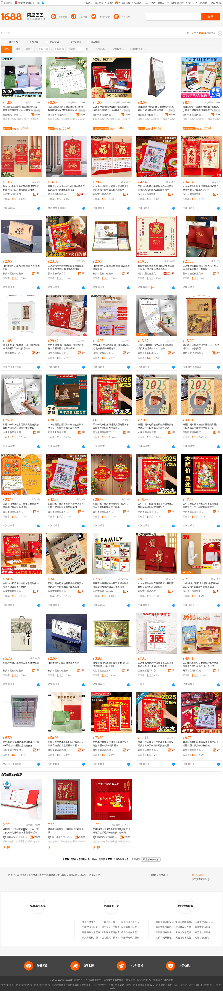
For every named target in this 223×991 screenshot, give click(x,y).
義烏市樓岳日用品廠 (193, 273)
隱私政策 (130, 980)
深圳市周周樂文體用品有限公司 (13, 750)
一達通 (217, 985)
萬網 (170, 985)
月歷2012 (163, 875)
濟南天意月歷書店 (110, 927)
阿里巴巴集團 (7, 985)
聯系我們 (157, 980)
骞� (37, 114)
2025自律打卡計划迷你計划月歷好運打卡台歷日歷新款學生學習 (66, 347)
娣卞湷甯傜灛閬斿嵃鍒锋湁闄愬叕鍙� (58, 114)
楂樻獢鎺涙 (79, 841)
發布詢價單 (197, 875)
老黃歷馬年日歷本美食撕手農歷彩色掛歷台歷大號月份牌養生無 (201, 744)
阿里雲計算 (138, 985)
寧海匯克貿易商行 (192, 432)
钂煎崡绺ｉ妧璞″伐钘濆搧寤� (13, 114)
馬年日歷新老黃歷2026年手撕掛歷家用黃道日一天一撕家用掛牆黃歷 (201, 506)
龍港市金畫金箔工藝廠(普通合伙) (103, 670)
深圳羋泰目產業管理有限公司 (189, 927)
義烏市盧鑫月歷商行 (131, 932)
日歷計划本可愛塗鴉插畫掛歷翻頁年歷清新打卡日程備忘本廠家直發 (66, 585)
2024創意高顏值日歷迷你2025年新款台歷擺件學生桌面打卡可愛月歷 (201, 664)
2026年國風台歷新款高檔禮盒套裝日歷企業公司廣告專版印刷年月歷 (66, 426)
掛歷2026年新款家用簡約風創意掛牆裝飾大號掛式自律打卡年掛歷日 (21, 426)
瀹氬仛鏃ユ (156, 119)
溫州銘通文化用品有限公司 (148, 273)
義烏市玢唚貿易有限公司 (103, 194)
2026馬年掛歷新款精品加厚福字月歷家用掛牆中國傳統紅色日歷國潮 (111, 188)
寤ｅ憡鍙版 (111, 119)
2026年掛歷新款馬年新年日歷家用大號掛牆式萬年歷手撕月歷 (21, 506)
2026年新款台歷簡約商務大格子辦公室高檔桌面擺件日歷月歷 (201, 267)
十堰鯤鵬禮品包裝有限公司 (13, 353)
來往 (191, 985)
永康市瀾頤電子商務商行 (13, 432)
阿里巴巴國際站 (24, 985)
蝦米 (129, 985)
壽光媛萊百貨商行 (102, 432)
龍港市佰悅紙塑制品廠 (13, 194)
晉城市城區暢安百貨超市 (168, 922)
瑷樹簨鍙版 (54, 119)
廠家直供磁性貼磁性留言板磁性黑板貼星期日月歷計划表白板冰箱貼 (111, 585)
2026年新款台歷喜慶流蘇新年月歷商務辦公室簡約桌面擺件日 (156, 585)
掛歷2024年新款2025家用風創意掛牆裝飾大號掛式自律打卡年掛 (156, 347)
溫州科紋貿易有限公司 (103, 353)
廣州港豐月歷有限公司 (132, 927)
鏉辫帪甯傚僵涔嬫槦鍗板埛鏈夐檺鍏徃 (103, 114)
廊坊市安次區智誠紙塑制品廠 (193, 353)
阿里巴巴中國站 (42, 985)
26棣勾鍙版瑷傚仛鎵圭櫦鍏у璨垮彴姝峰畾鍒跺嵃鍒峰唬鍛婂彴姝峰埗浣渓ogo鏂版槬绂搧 (111, 831)
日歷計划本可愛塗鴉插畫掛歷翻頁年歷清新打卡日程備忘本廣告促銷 (156, 426)
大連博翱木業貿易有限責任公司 (191, 937)
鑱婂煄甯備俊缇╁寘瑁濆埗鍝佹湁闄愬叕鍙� (148, 114)
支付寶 (183, 985)
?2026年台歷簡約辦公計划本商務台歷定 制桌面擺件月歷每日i (111, 347)
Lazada (111, 988)
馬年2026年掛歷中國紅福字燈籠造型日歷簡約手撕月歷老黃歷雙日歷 (21, 188)
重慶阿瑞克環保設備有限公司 (170, 932)
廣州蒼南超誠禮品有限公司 (58, 194)
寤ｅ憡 (37, 110)
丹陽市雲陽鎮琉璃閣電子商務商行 (193, 670)
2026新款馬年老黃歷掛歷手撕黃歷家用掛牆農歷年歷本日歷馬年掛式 (66, 267)
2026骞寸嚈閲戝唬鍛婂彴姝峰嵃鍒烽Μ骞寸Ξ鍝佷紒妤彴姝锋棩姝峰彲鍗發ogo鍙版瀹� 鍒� (111, 109)
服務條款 (119, 980)
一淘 (93, 985)
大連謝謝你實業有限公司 (187, 932)
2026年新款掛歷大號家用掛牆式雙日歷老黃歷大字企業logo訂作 (201, 188)
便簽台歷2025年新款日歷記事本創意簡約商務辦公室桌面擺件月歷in (66, 744)
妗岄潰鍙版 (22, 841)
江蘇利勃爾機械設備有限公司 (170, 937)
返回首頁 (136, 859)
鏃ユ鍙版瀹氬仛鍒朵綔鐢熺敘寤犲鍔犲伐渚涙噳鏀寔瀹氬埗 (156, 109)
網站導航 (168, 980)
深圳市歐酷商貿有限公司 (187, 922)
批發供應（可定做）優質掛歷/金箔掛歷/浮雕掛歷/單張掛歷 (111, 664)
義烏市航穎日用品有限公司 (148, 353)
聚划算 (85, 985)
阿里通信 (160, 985)
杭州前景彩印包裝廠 (13, 273)
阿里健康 (207, 985)
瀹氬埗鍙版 (144, 119)
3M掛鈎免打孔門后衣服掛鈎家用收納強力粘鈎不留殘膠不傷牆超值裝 (201, 585)
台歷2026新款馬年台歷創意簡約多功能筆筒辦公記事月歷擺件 (21, 585)
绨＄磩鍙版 (66, 119)
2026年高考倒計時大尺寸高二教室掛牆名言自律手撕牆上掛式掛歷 (156, 664)
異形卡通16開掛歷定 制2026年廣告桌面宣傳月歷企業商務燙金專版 (156, 267)
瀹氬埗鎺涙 (54, 841)
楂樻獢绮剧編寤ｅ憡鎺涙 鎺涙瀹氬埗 (66, 831)
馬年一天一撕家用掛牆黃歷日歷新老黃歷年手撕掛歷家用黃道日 (111, 426)
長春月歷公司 (108, 922)
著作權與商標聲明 (92, 980)
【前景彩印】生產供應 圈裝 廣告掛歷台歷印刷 (111, 267)
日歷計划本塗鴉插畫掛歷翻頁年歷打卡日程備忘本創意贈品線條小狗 (201, 426)
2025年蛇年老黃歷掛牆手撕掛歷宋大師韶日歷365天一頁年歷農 (111, 744)
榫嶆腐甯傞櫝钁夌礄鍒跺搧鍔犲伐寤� (107, 837)
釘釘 (198, 985)
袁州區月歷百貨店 (110, 932)
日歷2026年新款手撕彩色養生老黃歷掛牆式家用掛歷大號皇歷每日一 (156, 188)
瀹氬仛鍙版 (169, 119)
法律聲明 (108, 980)
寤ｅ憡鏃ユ (124, 119)
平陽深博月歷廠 (90, 927)
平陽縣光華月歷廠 (130, 937)
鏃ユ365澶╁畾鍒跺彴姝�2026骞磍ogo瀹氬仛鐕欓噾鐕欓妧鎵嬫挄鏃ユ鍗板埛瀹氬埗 (201, 109)
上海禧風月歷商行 (110, 937)
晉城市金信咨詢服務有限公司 (170, 927)
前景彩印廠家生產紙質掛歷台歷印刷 (21, 662)
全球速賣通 (57, 985)
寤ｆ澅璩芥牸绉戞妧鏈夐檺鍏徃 (62, 837)
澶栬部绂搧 (124, 841)
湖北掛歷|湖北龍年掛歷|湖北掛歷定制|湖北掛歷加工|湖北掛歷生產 (21, 347)
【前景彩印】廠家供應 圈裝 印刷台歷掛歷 (21, 267)
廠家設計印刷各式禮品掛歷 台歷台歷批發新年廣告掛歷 (201, 347)
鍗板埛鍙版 (99, 119)
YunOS (150, 985)
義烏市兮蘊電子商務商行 (58, 432)
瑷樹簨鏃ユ (34, 841)
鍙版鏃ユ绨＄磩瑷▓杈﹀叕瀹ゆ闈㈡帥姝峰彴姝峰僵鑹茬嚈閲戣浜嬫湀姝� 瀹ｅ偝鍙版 (21, 831)
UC (176, 985)
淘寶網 (69, 985)
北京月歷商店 (89, 922)
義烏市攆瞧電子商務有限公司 (193, 750)
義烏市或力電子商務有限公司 (148, 750)
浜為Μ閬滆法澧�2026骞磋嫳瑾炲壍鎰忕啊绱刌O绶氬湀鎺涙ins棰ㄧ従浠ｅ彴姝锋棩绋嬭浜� (66, 109)
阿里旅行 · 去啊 (105, 985)
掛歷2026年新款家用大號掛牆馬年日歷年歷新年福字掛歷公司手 (111, 506)
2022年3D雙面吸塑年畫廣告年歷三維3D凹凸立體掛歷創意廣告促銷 (21, 744)
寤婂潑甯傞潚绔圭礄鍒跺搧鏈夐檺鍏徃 (17, 837)
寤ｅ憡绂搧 (111, 841)
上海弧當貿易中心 (147, 670)
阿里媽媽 (119, 985)
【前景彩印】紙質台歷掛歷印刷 (63, 662)
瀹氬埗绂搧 (99, 841)
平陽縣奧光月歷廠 (91, 932)
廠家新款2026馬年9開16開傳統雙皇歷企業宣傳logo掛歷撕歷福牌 (66, 188)
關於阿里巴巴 (144, 980)
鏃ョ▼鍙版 (79, 119)
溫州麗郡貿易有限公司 (193, 194)
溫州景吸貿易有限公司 (148, 194)
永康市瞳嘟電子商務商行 (148, 432)
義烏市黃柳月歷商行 (92, 937)
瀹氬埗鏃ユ (23, 119)
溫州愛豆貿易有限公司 (193, 591)
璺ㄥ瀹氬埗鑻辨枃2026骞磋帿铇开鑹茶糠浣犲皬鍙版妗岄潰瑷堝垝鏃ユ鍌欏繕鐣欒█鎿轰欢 (21, 109)
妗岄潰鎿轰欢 (9, 119)
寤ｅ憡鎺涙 (66, 841)
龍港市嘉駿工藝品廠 (103, 591)
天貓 (77, 985)
